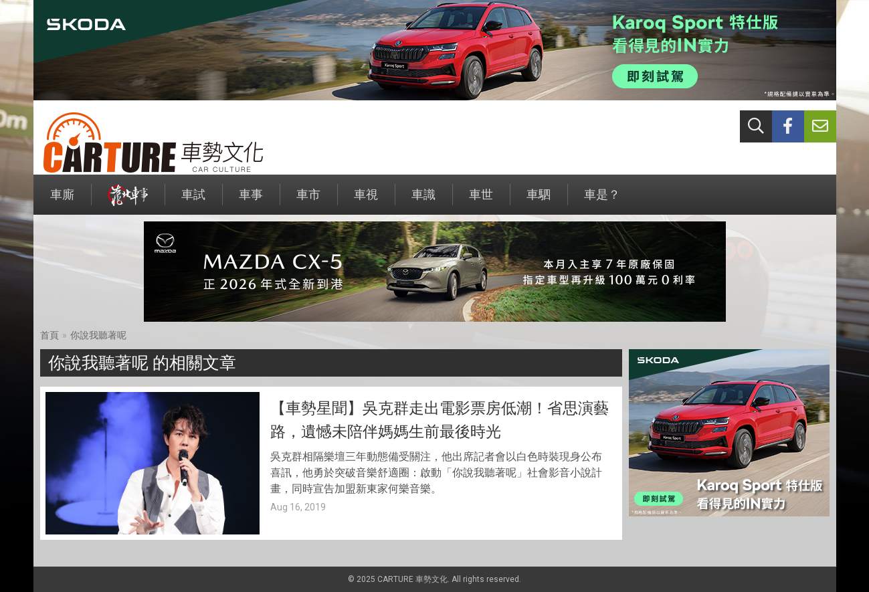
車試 (193, 201)
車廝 (62, 201)
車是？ (602, 201)
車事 (251, 201)
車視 (366, 201)
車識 (423, 201)
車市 (308, 201)
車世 (481, 201)
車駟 (538, 201)
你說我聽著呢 (98, 335)
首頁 (49, 335)
